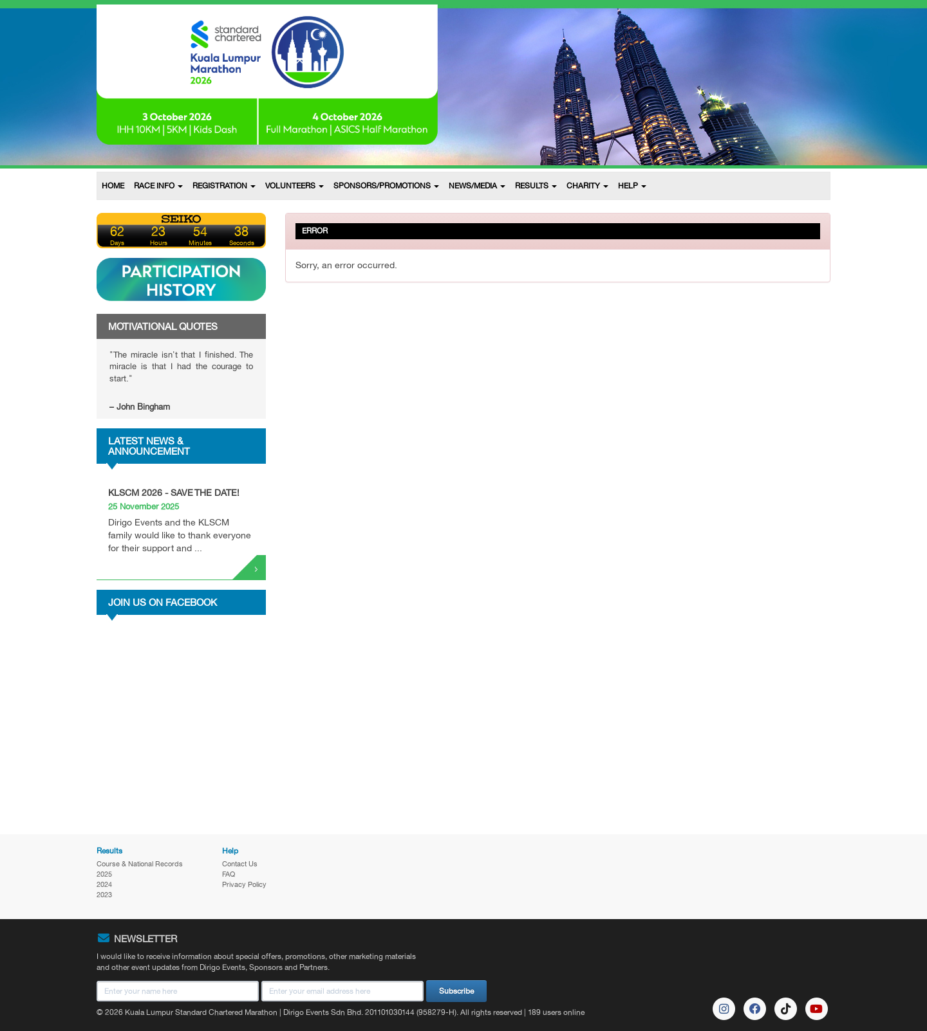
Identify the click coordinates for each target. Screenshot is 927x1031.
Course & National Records (140, 863)
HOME (113, 185)
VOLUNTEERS (294, 185)
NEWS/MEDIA (477, 185)
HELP (632, 185)
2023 (104, 894)
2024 (104, 884)
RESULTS (536, 185)
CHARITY (587, 185)
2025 (104, 874)
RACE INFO (158, 185)
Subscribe (456, 991)
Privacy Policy (244, 884)
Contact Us (240, 863)
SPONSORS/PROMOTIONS (386, 185)
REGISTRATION (224, 185)
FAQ (228, 874)
